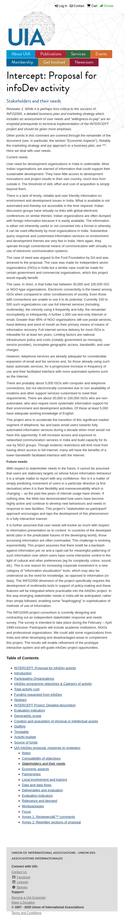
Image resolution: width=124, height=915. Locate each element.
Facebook (21, 877)
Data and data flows (36, 785)
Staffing (19, 726)
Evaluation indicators (29, 710)
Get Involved (54, 62)
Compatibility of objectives (41, 758)
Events (101, 54)
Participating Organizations (34, 679)
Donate (107, 6)
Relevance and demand (39, 801)
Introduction (23, 673)
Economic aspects (35, 769)
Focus (26, 812)
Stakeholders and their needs (43, 763)
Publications (50, 54)
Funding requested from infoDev (38, 695)
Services (78, 54)
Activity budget (25, 737)
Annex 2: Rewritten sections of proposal (51, 822)
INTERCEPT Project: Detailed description (45, 705)
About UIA (21, 54)
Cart (92, 6)
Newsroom (84, 62)
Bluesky (20, 887)
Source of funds (26, 742)
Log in (63, 6)
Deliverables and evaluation (42, 790)
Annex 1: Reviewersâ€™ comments (48, 817)
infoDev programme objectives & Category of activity (53, 684)
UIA (25, 26)
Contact (77, 6)
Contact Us (19, 872)
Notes (26, 753)
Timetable (21, 732)
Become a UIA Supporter (29, 898)
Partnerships (31, 774)
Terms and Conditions (26, 913)
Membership (22, 62)
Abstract (20, 700)
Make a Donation (23, 902)
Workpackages (33, 806)
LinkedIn (20, 882)
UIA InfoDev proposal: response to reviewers (47, 748)
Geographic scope (27, 716)
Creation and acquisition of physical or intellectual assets (56, 721)
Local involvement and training (44, 779)
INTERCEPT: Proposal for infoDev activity (45, 668)
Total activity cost (26, 689)
